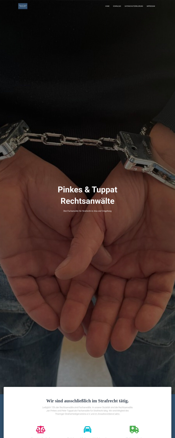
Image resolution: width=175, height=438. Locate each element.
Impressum (151, 6)
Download (117, 6)
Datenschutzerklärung (134, 6)
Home (107, 6)
